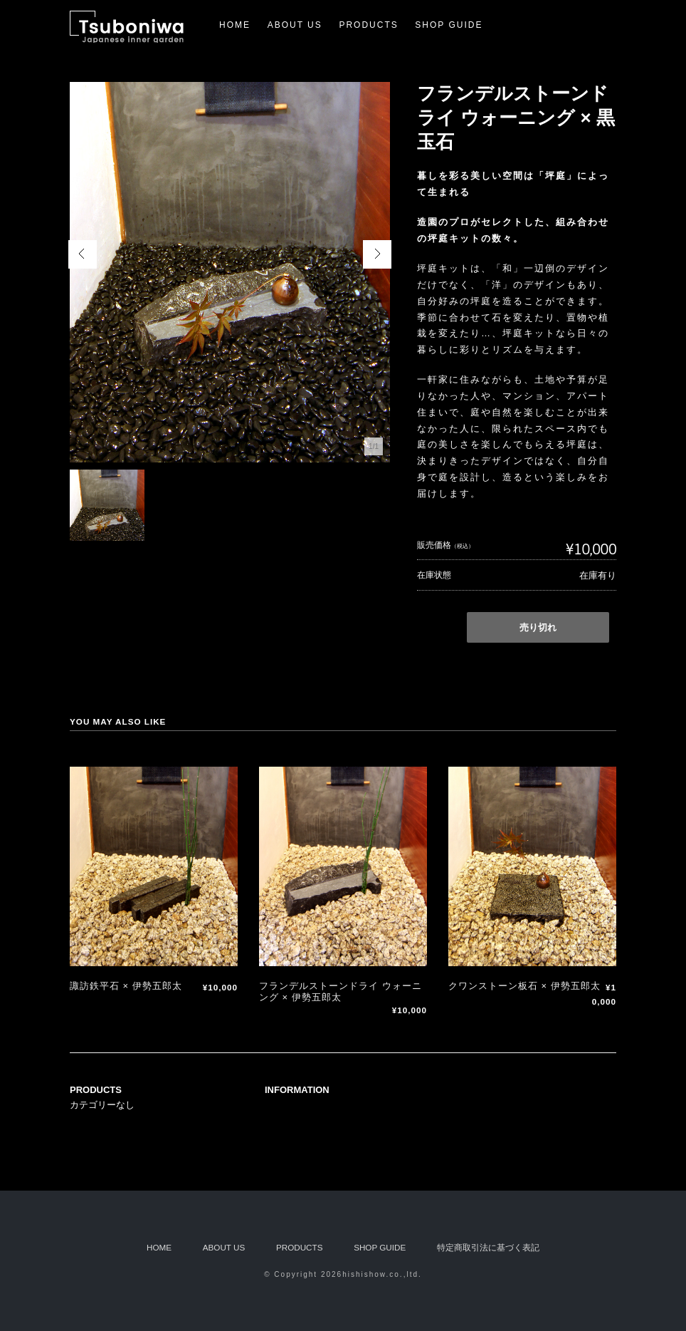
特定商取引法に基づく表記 (488, 1247)
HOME (234, 25)
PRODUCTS (368, 25)
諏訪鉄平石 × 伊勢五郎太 (126, 985)
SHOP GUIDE (448, 25)
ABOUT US (295, 25)
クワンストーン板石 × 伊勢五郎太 (524, 985)
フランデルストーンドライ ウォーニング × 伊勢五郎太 (340, 991)
